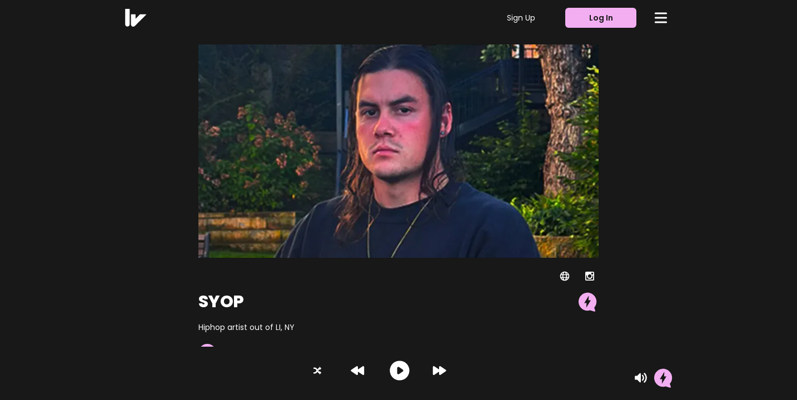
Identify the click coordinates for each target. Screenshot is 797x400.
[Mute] (640, 377)
